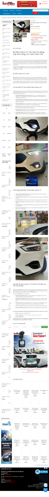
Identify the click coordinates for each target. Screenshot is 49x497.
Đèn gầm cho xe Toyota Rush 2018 (43, 425)
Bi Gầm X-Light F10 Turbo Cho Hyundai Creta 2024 (35, 392)
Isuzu (9, 140)
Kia (4, 119)
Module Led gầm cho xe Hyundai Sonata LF (26, 458)
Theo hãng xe (6, 13)
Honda (9, 126)
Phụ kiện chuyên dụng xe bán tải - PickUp (5, 95)
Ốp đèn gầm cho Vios (44, 391)
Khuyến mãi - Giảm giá (6, 29)
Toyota (4, 113)
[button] (14, 26)
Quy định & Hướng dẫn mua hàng (41, 475)
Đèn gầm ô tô (19, 17)
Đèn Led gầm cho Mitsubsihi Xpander (44, 409)
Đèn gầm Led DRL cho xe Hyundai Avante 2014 (17, 458)
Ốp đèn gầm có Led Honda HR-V (26, 424)
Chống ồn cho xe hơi (5, 91)
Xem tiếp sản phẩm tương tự (42, 465)
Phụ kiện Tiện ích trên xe (5, 73)
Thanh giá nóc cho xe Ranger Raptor (6, 211)
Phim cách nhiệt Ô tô (6, 50)
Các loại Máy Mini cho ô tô (6, 87)
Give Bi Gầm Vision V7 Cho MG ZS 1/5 (32, 32)
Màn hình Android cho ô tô (6, 37)
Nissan (4, 147)
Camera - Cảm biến (6, 84)
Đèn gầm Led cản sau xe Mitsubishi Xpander (17, 425)
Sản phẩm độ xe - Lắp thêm (6, 61)
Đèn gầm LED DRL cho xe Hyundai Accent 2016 (43, 458)
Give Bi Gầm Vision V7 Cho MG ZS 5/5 (36, 32)
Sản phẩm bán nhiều (5, 25)
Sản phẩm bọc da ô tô (6, 65)
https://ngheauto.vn (10, 482)
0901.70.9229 (34, 39)
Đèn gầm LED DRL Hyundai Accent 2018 (35, 458)
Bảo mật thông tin (44, 480)
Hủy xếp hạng (31, 32)
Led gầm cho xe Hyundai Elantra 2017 (35, 441)
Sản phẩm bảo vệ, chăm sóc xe (6, 69)
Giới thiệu (12, 10)
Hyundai (4, 126)
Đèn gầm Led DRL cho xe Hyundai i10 (44, 441)
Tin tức (14, 13)
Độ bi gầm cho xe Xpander (26, 409)
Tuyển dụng (45, 481)
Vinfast (9, 113)
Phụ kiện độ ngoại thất (6, 57)
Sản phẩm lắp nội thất (5, 53)
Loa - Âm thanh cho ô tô (6, 81)
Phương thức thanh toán (43, 476)
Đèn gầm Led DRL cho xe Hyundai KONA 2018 (26, 442)
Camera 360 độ (5, 40)
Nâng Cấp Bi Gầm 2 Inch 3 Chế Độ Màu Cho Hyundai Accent (26, 393)
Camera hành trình (6, 42)
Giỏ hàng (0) (44, 3)
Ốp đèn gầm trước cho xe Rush (17, 409)
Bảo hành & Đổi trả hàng (43, 479)
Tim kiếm (35, 13)
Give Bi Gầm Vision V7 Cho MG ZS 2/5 (33, 32)
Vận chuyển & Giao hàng (43, 477)
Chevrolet (4, 140)
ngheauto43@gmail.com (43, 487)
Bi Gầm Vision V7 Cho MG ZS (17, 391)
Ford (4, 133)
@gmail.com (13, 481)
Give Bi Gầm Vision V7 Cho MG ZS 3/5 (34, 32)
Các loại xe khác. (9, 154)
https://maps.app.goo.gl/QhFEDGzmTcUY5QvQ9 (32, 315)
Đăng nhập (45, 1)
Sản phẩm (19, 10)
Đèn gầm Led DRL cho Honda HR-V (35, 425)
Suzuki (9, 147)
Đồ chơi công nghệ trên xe (6, 77)
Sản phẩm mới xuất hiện (6, 33)
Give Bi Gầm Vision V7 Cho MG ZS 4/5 (35, 32)
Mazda (9, 119)
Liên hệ (19, 13)
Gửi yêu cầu (44, 326)
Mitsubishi (9, 133)
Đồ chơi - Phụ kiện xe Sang (4, 155)
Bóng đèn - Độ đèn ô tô (11, 17)
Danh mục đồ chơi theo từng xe (6, 100)
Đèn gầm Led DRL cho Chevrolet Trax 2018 (17, 442)
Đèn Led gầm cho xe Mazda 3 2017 (35, 409)
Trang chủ (5, 10)
